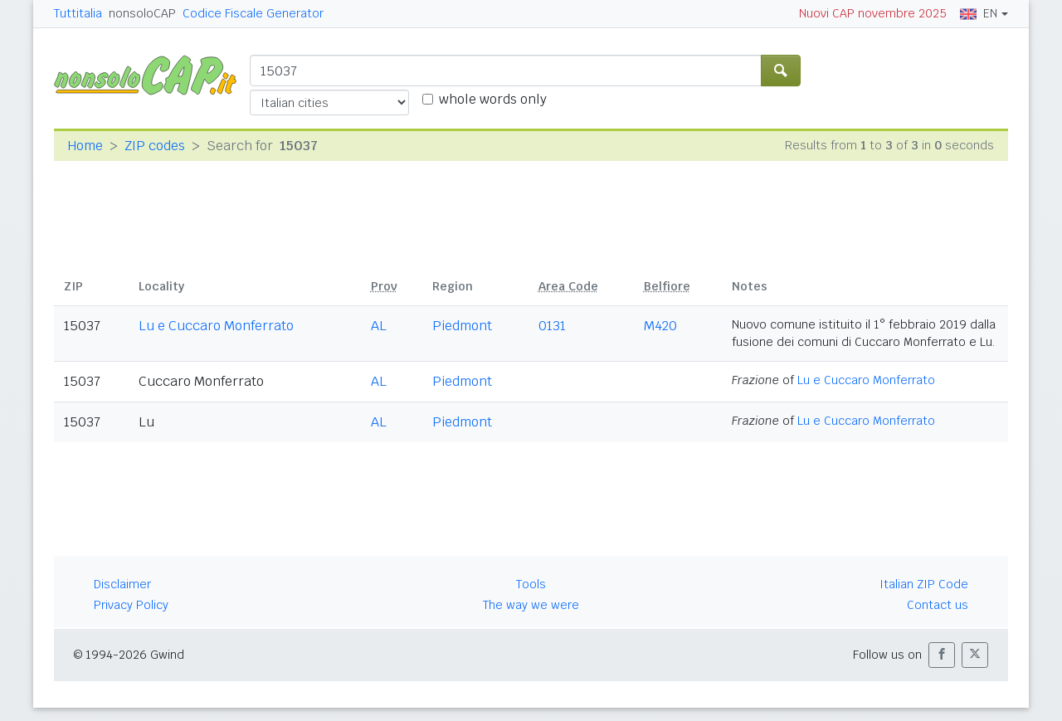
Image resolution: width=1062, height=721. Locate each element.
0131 (552, 325)
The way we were (531, 604)
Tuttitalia (78, 13)
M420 (660, 325)
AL (379, 325)
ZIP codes (154, 145)
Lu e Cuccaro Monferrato (216, 325)
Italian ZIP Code (923, 584)
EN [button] (978, 13)
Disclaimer (122, 584)
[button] (941, 655)
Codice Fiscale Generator (253, 13)
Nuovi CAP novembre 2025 (873, 13)
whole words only (493, 99)
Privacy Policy (131, 604)
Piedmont (462, 325)
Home (85, 145)
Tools (531, 584)
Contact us (937, 604)
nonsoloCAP (142, 13)
